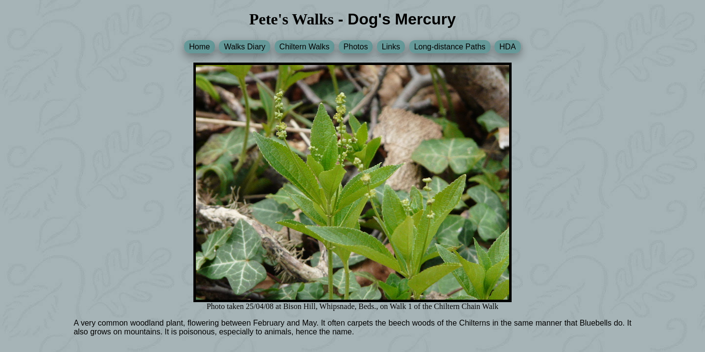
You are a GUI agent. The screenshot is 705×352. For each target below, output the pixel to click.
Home (199, 47)
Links (391, 47)
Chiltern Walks (305, 47)
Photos (356, 47)
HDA (507, 47)
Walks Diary (244, 47)
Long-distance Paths (450, 47)
